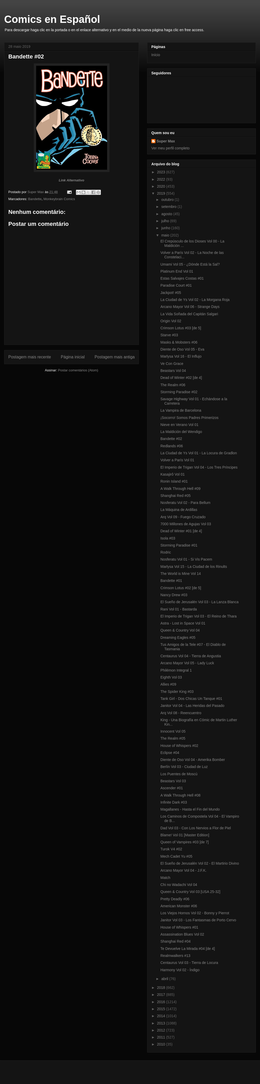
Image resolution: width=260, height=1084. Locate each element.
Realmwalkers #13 (175, 956)
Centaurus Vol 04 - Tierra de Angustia (190, 656)
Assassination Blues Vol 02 (182, 934)
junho (166, 228)
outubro (167, 200)
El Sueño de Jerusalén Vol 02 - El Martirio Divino (199, 863)
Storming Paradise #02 (178, 392)
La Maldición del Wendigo (181, 432)
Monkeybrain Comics (59, 199)
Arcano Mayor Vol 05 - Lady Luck (187, 663)
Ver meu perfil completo (170, 148)
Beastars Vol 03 (173, 781)
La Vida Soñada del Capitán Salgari (189, 314)
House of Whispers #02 (179, 746)
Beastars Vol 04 (173, 371)
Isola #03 (167, 538)
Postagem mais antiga (115, 357)
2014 (161, 1016)
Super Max (166, 141)
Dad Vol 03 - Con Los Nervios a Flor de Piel (195, 828)
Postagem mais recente (29, 357)
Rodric (165, 552)
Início (155, 55)
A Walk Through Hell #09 (180, 489)
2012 (161, 1030)
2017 (161, 995)
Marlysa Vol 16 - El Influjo (181, 356)
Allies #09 (168, 684)
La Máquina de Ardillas (178, 510)
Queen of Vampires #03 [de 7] (184, 842)
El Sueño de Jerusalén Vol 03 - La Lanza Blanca (199, 602)
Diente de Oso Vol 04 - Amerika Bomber (192, 760)
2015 (161, 1009)
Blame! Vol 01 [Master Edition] (184, 835)
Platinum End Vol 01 (176, 271)
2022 (161, 179)
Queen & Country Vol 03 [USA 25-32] (190, 892)
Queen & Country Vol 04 (180, 630)
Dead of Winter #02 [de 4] (181, 378)
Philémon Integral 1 (176, 670)
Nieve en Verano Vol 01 (179, 425)
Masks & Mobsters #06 (178, 342)
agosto (167, 214)
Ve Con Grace (171, 364)
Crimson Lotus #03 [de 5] (180, 328)
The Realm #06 (172, 385)
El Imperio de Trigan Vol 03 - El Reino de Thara (198, 616)
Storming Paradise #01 (178, 545)
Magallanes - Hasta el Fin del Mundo (190, 809)
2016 (161, 1002)
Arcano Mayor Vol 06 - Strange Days (189, 307)
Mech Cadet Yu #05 (176, 856)
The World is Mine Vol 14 (180, 573)
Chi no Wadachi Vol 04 (178, 885)
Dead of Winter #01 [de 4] (181, 531)
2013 (161, 1023)
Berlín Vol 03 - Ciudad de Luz (184, 767)
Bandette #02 (171, 439)
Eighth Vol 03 (171, 677)
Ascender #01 (171, 788)
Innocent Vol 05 (173, 731)
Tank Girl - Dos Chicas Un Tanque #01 (191, 699)
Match (165, 878)
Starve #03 (169, 335)
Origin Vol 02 (170, 321)
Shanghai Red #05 (175, 496)
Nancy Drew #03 (173, 595)
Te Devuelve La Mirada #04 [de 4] (187, 949)
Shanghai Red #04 (175, 941)
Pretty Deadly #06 (174, 899)
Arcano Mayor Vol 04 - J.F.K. (183, 870)
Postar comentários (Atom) (78, 370)
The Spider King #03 (177, 691)
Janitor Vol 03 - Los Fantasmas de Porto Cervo (198, 920)
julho (165, 221)
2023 (161, 172)
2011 (161, 1037)
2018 (161, 988)
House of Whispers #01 (179, 927)
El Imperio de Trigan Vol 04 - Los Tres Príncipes (198, 467)
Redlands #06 (171, 446)
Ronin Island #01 (174, 481)
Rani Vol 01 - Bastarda (178, 609)
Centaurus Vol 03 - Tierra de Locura (189, 963)
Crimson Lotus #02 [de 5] (180, 588)
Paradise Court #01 (176, 285)
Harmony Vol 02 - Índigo (179, 970)
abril (165, 979)
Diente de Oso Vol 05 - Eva (182, 349)
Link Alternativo (71, 180)
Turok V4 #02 (171, 849)
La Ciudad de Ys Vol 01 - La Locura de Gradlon (198, 453)
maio (165, 235)
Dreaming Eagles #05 (178, 637)
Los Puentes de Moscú (178, 774)
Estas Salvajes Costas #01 (182, 278)
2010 (161, 1044)
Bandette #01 (171, 581)
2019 (161, 193)
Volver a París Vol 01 (177, 460)
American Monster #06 (178, 906)
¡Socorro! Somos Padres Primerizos (189, 418)
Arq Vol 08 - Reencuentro (180, 713)
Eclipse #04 (169, 753)
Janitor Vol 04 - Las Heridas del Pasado (192, 706)
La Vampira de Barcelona (180, 410)
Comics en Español (52, 19)
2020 (161, 186)
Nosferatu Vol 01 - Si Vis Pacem (186, 559)
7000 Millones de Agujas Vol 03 (185, 524)
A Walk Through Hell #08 (180, 795)
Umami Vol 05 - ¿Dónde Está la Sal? (190, 264)
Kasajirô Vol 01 (172, 474)
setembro (169, 207)
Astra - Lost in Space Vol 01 (182, 623)
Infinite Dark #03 (173, 802)
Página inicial (73, 357)
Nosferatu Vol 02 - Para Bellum (185, 503)
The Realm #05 (172, 738)
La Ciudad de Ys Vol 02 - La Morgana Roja (195, 300)
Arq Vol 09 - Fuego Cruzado (183, 517)
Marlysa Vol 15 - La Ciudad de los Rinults (193, 566)
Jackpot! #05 (170, 293)
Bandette (35, 199)
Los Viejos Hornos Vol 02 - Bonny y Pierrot (194, 913)
